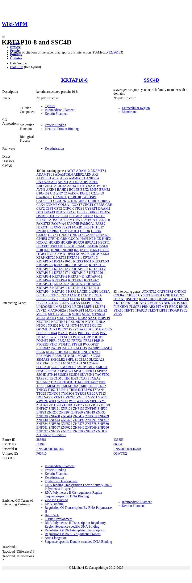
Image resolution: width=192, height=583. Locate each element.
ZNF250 (52, 412)
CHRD (92, 201)
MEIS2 (102, 310)
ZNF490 (78, 420)
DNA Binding (54, 504)
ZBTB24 (42, 405)
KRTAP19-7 (79, 272)
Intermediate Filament (60, 110)
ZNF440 (42, 420)
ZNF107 (42, 408)
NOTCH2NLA (95, 321)
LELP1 (85, 303)
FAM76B (73, 223)
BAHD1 (62, 189)
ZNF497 (103, 420)
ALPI (55, 178)
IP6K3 (94, 250)
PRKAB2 (64, 340)
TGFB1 (68, 382)
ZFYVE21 (83, 405)
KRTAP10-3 (100, 261)
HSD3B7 (42, 246)
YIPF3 (94, 401)
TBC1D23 (71, 378)
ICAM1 (80, 246)
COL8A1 (64, 204)
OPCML (42, 329)
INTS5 (84, 250)
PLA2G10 (52, 337)
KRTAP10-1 (44, 261)
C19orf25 (83, 193)
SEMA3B (43, 359)
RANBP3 (94, 348)
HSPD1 (69, 246)
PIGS (95, 333)
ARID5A (60, 186)
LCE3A (75, 299)
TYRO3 (80, 393)
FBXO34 (42, 227)
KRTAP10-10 (63, 261)
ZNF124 (66, 408)
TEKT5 (129, 310)
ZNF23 (41, 412)
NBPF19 (104, 318)
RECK (40, 352)
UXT (39, 397)
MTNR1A (98, 314)
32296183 (115, 52)
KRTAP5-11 (44, 284)
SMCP (81, 367)
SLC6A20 (43, 367)
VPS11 (92, 397)
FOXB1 (77, 227)
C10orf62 (42, 193)
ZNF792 (89, 431)
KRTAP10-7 (62, 265)
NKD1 (79, 321)
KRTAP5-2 (61, 284)
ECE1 (64, 216)
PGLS (73, 333)
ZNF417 (78, 416)
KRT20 (50, 257)
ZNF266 (77, 412)
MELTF (41, 314)
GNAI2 (64, 235)
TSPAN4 (98, 389)
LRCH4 (77, 306)
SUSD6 (74, 374)
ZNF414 (66, 416)
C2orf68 (41, 197)
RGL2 (50, 352)
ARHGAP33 (45, 186)
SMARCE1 (68, 367)
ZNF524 (42, 423)
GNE (73, 235)
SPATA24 (66, 371)
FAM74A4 (58, 223)
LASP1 (94, 291)
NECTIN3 (58, 321)
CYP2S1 (78, 208)
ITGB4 (41, 254)
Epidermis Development (61, 481)
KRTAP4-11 (76, 276)
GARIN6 (53, 231)
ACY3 (71, 170)
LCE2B (41, 299)
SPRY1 (91, 371)
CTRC (67, 208)
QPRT (94, 344)
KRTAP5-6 (43, 288)
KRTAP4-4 (59, 280)
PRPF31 (77, 340)
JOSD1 (62, 254)
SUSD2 (63, 374)
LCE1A (104, 291)
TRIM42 (75, 389)
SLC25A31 (74, 363)
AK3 (95, 174)
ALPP (64, 178)
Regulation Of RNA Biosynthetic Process (73, 534)
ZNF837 (101, 431)
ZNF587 (54, 427)
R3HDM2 (43, 348)
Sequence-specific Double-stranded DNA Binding (78, 541)
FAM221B (103, 220)
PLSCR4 (66, 337)
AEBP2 (79, 174)
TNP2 (102, 386)
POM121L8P (82, 337)
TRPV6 (87, 389)
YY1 (102, 401)
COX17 (76, 204)
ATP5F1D (100, 186)
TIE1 (102, 382)
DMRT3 (41, 216)
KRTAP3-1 (43, 276)
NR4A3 (64, 325)
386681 (41, 439)
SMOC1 (101, 367)
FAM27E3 (43, 223)
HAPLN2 (86, 238)
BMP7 (93, 189)
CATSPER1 (44, 201)
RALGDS (80, 348)
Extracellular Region (136, 108)
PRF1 (53, 340)
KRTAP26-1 (97, 272)
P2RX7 (63, 329)
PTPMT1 (64, 344)
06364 (117, 444)
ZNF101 (104, 405)
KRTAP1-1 (74, 257)
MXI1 (61, 318)
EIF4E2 (88, 216)
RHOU (183, 306)
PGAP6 (63, 333)
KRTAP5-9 (59, 288)
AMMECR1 (77, 178)
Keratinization (54, 148)
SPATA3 (79, 371)
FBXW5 (55, 227)
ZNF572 (66, 423)
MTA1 (86, 314)
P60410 (41, 453)
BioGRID (16, 67)
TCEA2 (95, 378)
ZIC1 (94, 405)
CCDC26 (59, 201)
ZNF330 (42, 416)
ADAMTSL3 (45, 174)
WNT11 (62, 401)
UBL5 (91, 393)
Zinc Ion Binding (56, 500)
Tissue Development (58, 519)
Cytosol (50, 106)
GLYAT (53, 235)
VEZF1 (71, 397)
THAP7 (92, 382)
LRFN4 (89, 306)
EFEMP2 (75, 216)
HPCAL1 (91, 242)
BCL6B (74, 189)
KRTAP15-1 (44, 272)
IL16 (47, 250)
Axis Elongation (56, 538)
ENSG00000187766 (50, 449)
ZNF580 (103, 423)
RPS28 (57, 355)
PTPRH (77, 344)
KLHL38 (93, 254)
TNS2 (51, 389)
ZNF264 (64, 412)
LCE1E (75, 295)
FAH (61, 220)
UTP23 (101, 393)
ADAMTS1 (98, 170)
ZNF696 (103, 427)
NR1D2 (53, 325)
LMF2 (57, 306)
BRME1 (104, 189)
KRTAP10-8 (74, 80)
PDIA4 (52, 333)
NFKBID (170, 303)
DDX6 (71, 212)
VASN (48, 397)
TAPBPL (42, 378)
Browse (15, 47)
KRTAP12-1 (44, 269)
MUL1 (41, 318)
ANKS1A (92, 178)
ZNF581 (42, 427)
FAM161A (88, 220)
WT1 (72, 401)
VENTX (59, 397)
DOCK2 (53, 216)
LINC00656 (44, 306)
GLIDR (85, 231)
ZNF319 (89, 412)
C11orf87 (56, 193)
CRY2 (40, 208)
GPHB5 (41, 238)
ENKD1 (99, 216)
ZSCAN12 (43, 435)
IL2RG (55, 250)
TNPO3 (41, 389)
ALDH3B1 (43, 178)
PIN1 (103, 333)
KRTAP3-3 (141, 303)
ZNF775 (54, 431)
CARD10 (74, 197)
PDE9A (41, 333)
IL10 (39, 250)
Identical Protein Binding (62, 128)
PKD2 (40, 337)
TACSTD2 (102, 374)
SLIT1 (55, 367)
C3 (50, 197)
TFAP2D (57, 382)
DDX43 (49, 212)
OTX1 (53, 329)
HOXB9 (66, 242)
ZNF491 (91, 420)
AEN (87, 174)
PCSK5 (107, 329)
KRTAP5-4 (93, 284)
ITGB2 (104, 250)
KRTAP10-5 (44, 265)
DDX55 (61, 212)
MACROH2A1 (57, 310)
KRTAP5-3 (77, 284)
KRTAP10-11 (82, 261)
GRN (64, 238)
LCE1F (86, 295)
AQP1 (84, 182)
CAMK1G (60, 197)
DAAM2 (104, 208)
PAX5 (83, 329)
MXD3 (51, 318)
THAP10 (80, 382)
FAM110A (73, 220)
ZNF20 (102, 408)
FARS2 (100, 223)
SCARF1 (84, 355)
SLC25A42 (91, 363)
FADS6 (52, 220)
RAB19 (56, 348)
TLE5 (40, 386)
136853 (118, 439)
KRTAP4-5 (75, 280)
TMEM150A (69, 386)
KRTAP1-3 (90, 257)
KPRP (40, 257)
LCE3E (53, 303)
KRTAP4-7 (91, 280)
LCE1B (41, 295)
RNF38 (86, 352)
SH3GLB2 (57, 359)
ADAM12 (83, 170)
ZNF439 (103, 416)
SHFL (70, 359)
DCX (39, 212)
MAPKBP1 (76, 310)
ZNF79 (78, 431)
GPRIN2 (54, 238)
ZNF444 (54, 420)
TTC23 (41, 393)
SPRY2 (102, 371)
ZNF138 (78, 408)
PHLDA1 (84, 333)
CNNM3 (51, 204)
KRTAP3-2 (59, 276)
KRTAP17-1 (62, 272)
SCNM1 (96, 355)
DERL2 (82, 212)
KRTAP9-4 (43, 291)
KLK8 (104, 254)
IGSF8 (103, 246)
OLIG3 (97, 325)
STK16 (52, 374)
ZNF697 (42, 431)
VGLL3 (81, 397)
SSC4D (151, 80)
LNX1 (67, 306)
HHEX (106, 238)
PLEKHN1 (120, 306)
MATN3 (90, 310)
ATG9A (87, 186)
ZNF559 (54, 423)
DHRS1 (93, 212)
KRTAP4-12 (93, 276)
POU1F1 (98, 337)
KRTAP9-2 (75, 288)
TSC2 (183, 310)
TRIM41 (62, 389)
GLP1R (96, 231)
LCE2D (64, 299)
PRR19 (99, 340)
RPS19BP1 (43, 355)
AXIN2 (51, 189)
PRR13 (88, 340)
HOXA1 (42, 242)
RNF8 (96, 352)
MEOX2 (53, 314)
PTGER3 (42, 344)
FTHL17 (98, 227)
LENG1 (96, 303)
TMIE (83, 386)
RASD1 (106, 348)
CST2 (58, 208)
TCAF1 (84, 378)
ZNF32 (100, 412)
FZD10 (41, 231)
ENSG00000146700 (127, 449)
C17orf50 (70, 193)
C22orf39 (97, 193)
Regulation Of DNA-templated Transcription (75, 530)
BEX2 (84, 189)
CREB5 (99, 204)
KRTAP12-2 (62, 269)
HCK (97, 238)
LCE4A (64, 303)
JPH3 (71, 254)
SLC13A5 (81, 359)
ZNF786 (66, 431)
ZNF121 (54, 408)
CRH (108, 204)
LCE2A (97, 295)
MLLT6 (65, 314)
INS (76, 250)
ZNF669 (91, 427)
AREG (94, 182)
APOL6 (74, 182)
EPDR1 (41, 220)
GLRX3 (41, 235)
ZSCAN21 (58, 435)
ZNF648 (78, 427)
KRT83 (61, 257)
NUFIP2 (85, 325)
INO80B (67, 250)
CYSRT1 (91, 208)
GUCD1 (73, 238)
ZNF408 (54, 416)
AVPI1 (40, 189)
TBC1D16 (56, 378)
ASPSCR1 (74, 186)
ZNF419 (91, 416)
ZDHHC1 (68, 405)
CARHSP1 (89, 197)
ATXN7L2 (149, 291)
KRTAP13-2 (97, 269)
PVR (86, 344)
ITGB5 (51, 254)
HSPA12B (56, 246)
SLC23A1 (43, 363)
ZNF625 (66, 427)
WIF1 (52, 401)
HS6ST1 (104, 242)
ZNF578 (91, 423)
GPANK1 (102, 235)
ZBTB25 (55, 405)
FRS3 (87, 227)
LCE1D (64, 295)
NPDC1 (41, 325)
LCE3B (86, 299)
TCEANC (43, 382)
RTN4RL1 (69, 355)
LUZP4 (100, 306)
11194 (40, 444)
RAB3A (67, 348)
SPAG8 (54, 371)
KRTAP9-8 (59, 291)
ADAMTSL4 (64, 174)
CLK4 (40, 204)
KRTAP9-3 (91, 288)
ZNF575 (78, 423)
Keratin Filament (56, 113)
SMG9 (90, 367)
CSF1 (49, 208)
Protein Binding (55, 125)
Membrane (129, 111)
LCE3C (97, 299)
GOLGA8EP (86, 235)
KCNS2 (81, 254)
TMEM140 (52, 386)
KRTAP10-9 (79, 265)
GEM (64, 231)
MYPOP (71, 318)
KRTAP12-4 (164, 299)
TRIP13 (161, 310)
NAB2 (82, 318)
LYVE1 (41, 310)
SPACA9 (42, 371)
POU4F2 (42, 340)
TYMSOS (68, 393)
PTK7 (54, 344)
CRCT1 (88, 204)
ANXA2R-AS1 (46, 182)
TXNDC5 (53, 393)
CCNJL (72, 201)
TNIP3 (92, 386)
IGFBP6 (92, 246)
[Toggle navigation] (3, 37)
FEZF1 (66, 227)
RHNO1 (74, 352)
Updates (16, 58)
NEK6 (70, 321)
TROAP (173, 310)
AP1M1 (63, 182)
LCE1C (52, 295)
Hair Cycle (52, 515)
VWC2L (42, 401)
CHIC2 (82, 201)
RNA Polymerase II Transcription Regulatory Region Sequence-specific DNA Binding (75, 524)
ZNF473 (66, 420)
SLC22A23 (96, 359)
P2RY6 (73, 329)
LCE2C (52, 299)
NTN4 (74, 325)
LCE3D (41, 303)
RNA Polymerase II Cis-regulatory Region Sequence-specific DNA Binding (73, 494)
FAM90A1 (87, 223)
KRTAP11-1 (97, 265)
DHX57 (105, 212)
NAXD (92, 318)
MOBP (76, 314)
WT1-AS (82, 401)
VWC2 (103, 397)
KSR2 (72, 291)
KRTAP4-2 (43, 280)
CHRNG (104, 201)
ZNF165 (91, 408)
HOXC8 (78, 242)
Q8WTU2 (120, 453)
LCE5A (75, 303)
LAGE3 (82, 291)
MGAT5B (156, 303)
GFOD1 (73, 231)
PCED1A (94, 329)
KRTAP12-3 (79, 269)
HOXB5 (54, 242)
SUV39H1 (87, 374)
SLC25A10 (58, 363)
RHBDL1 (61, 352)
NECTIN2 (43, 321)
